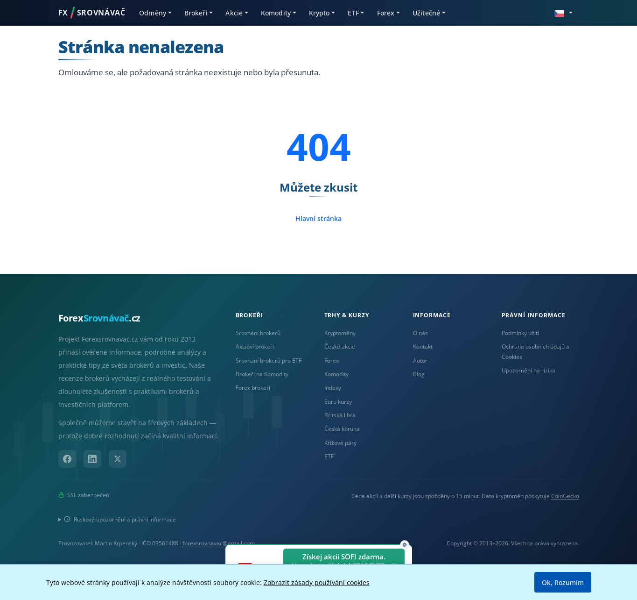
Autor (420, 360)
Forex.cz (99, 318)
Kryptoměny (340, 333)
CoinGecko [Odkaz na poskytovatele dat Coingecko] (565, 496)
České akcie (339, 346)
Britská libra (340, 415)
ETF (329, 456)
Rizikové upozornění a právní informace (120, 519)
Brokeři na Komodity (262, 374)
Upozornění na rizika (528, 370)
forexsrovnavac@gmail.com (218, 543)
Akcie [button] (234, 12)
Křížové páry (340, 443)
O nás (420, 333)
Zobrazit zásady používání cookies (317, 582)
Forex (331, 360)
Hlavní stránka (318, 218)
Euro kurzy (338, 402)
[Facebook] (67, 459)
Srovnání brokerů (258, 333)
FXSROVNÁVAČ (92, 12)
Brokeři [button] (196, 12)
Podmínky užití (520, 333)
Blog (419, 374)
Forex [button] (386, 12)
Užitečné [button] (426, 12)
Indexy (332, 388)
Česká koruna (342, 429)
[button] (563, 12)
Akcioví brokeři (255, 346)
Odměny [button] (152, 12)
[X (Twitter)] (117, 459)
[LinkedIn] (92, 459)
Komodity (336, 374)
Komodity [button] (276, 12)
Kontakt (423, 346)
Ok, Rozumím (563, 582)
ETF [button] (353, 12)
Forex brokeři (253, 388)
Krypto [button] (319, 12)
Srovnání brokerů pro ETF (268, 360)
